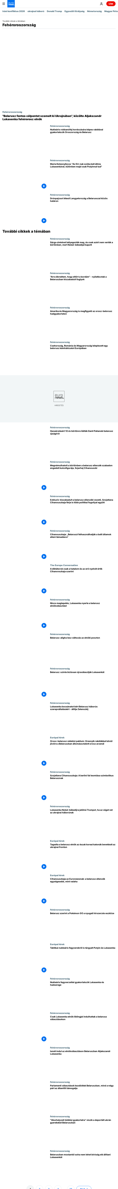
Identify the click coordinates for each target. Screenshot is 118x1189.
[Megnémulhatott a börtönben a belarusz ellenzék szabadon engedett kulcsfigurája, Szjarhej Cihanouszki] (83, 477)
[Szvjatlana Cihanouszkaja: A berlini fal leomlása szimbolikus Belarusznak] (83, 787)
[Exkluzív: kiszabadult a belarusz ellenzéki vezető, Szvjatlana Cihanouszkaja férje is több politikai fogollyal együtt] (83, 512)
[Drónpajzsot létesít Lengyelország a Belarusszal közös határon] (83, 210)
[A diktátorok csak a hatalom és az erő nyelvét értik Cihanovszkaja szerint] (83, 581)
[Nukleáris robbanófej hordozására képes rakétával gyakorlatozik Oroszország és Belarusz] (83, 141)
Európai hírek (57, 737)
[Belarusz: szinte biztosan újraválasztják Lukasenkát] (83, 684)
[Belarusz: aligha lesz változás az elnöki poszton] (83, 650)
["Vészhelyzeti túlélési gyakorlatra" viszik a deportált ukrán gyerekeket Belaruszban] (83, 1132)
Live (111, 3)
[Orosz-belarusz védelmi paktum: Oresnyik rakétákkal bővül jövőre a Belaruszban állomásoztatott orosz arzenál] (83, 753)
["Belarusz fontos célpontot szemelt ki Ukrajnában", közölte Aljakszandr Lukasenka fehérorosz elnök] (59, 117)
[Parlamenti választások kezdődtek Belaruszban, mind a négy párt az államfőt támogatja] (83, 1097)
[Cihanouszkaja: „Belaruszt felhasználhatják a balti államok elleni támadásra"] (83, 546)
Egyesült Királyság (75, 11)
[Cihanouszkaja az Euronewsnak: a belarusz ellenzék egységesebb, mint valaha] (83, 891)
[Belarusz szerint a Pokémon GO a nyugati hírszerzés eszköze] (83, 925)
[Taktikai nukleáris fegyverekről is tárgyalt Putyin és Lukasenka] (83, 960)
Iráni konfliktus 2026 (13, 11)
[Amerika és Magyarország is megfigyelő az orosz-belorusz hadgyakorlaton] (83, 323)
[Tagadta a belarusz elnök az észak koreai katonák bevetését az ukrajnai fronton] (83, 856)
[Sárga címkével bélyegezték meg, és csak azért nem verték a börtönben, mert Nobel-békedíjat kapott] (83, 254)
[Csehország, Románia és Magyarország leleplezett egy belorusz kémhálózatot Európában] (83, 357)
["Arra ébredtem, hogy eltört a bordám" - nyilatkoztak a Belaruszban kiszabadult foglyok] (83, 289)
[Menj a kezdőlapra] (11, 3)
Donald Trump (54, 11)
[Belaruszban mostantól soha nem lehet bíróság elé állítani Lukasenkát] (83, 1166)
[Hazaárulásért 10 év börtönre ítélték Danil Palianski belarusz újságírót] (83, 443)
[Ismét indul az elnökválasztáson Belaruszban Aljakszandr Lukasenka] (83, 1063)
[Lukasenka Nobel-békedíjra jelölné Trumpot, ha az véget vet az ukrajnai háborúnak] (83, 822)
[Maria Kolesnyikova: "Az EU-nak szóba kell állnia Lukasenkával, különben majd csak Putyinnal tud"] (83, 176)
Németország (94, 11)
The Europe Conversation (64, 565)
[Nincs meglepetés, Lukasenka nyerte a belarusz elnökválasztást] (83, 615)
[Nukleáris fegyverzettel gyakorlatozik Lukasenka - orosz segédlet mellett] (83, 994)
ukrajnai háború (36, 11)
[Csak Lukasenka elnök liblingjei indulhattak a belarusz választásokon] (83, 1028)
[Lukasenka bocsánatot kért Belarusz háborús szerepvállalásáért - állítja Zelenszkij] (83, 718)
